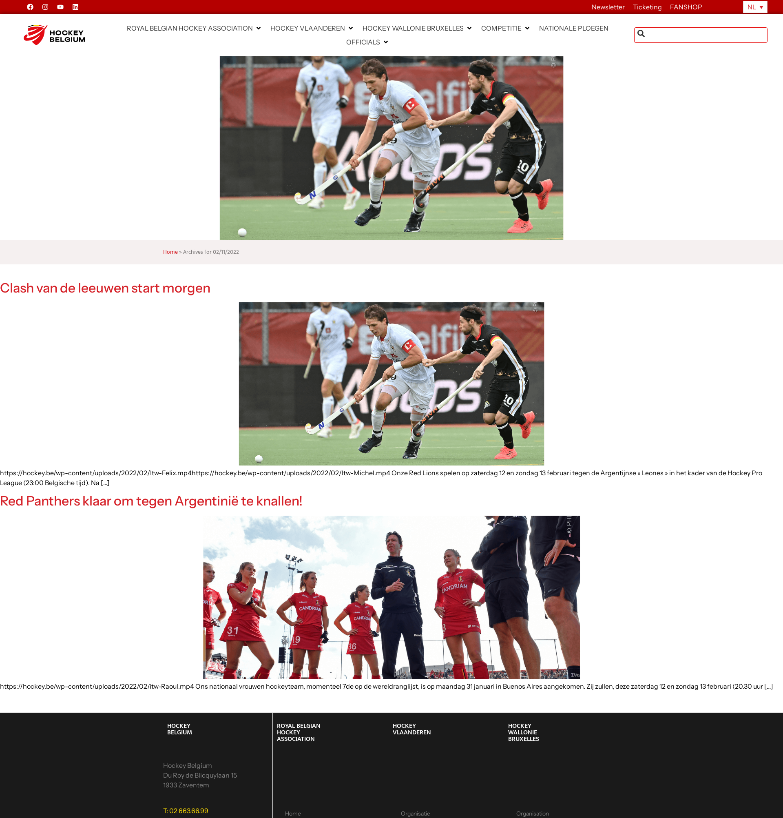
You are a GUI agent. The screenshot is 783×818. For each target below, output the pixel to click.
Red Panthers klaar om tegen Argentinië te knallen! (151, 501)
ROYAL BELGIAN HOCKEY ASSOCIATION (299, 732)
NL (752, 7)
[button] (194, 28)
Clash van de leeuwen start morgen (105, 288)
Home (170, 252)
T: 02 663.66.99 (185, 811)
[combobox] (701, 35)
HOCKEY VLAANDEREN (412, 729)
